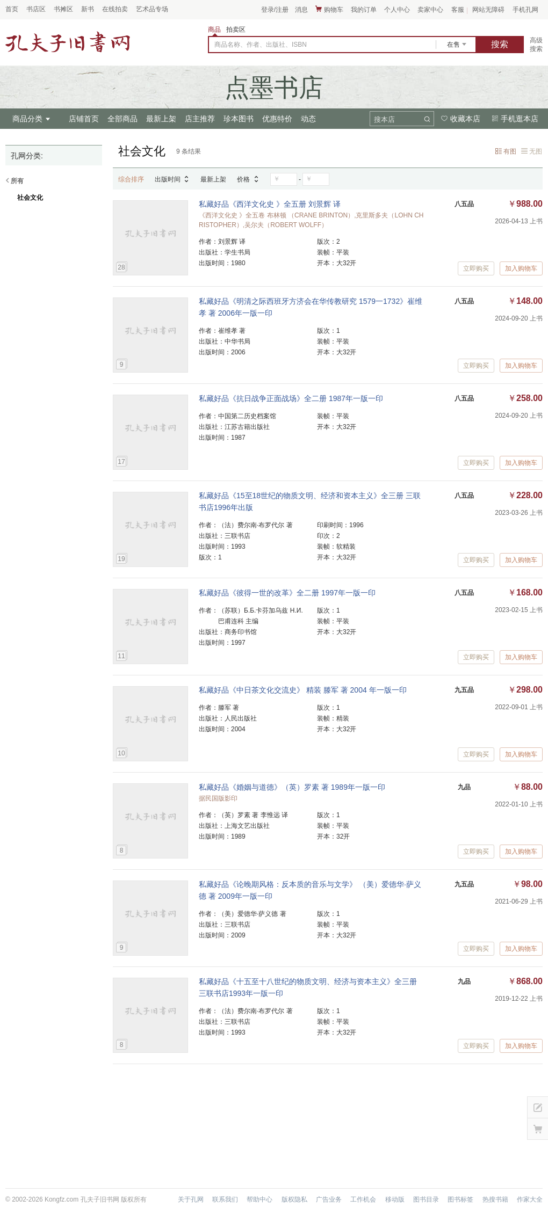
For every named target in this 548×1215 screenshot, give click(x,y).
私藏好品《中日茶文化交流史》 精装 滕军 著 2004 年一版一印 (303, 690)
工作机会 (363, 1199)
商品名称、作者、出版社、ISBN (260, 44)
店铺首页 (84, 118)
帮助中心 (259, 1199)
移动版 (395, 1199)
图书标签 (460, 1199)
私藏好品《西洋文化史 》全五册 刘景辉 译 (270, 204)
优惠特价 (277, 118)
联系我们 (225, 1199)
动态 (308, 118)
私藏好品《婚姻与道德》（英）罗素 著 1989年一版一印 (292, 787)
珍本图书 (238, 118)
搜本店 (384, 119)
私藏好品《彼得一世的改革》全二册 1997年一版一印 (287, 592)
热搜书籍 (495, 1199)
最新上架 (161, 118)
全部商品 (122, 118)
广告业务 (329, 1199)
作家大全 (530, 1199)
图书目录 (426, 1199)
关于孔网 (191, 1199)
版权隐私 (294, 1199)
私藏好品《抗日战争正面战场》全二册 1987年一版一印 (291, 398)
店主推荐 (200, 118)
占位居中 (67, 42)
